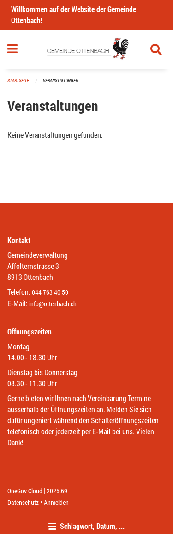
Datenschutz (23, 502)
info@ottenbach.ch (53, 303)
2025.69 (57, 490)
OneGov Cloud (24, 490)
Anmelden (56, 502)
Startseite (18, 81)
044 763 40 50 (50, 292)
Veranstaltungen (60, 81)
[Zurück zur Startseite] (86, 49)
